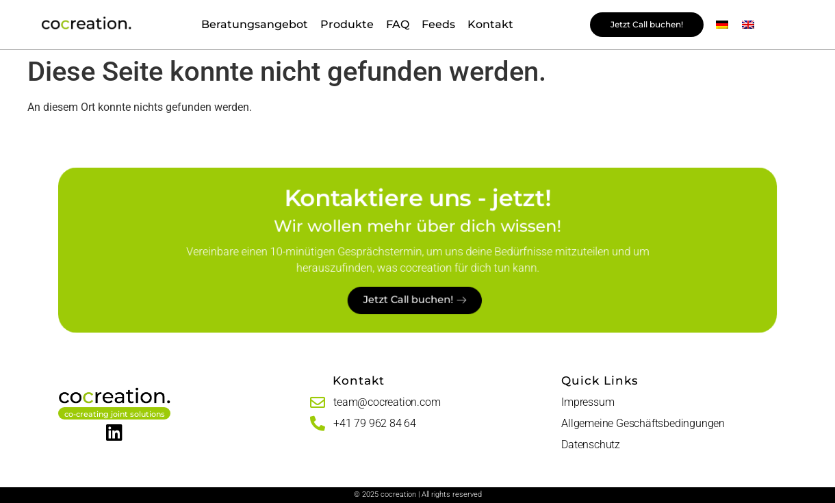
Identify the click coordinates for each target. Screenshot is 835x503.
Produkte (347, 24)
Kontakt (490, 24)
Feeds (438, 24)
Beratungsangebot (254, 24)
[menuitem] (722, 25)
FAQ (397, 24)
